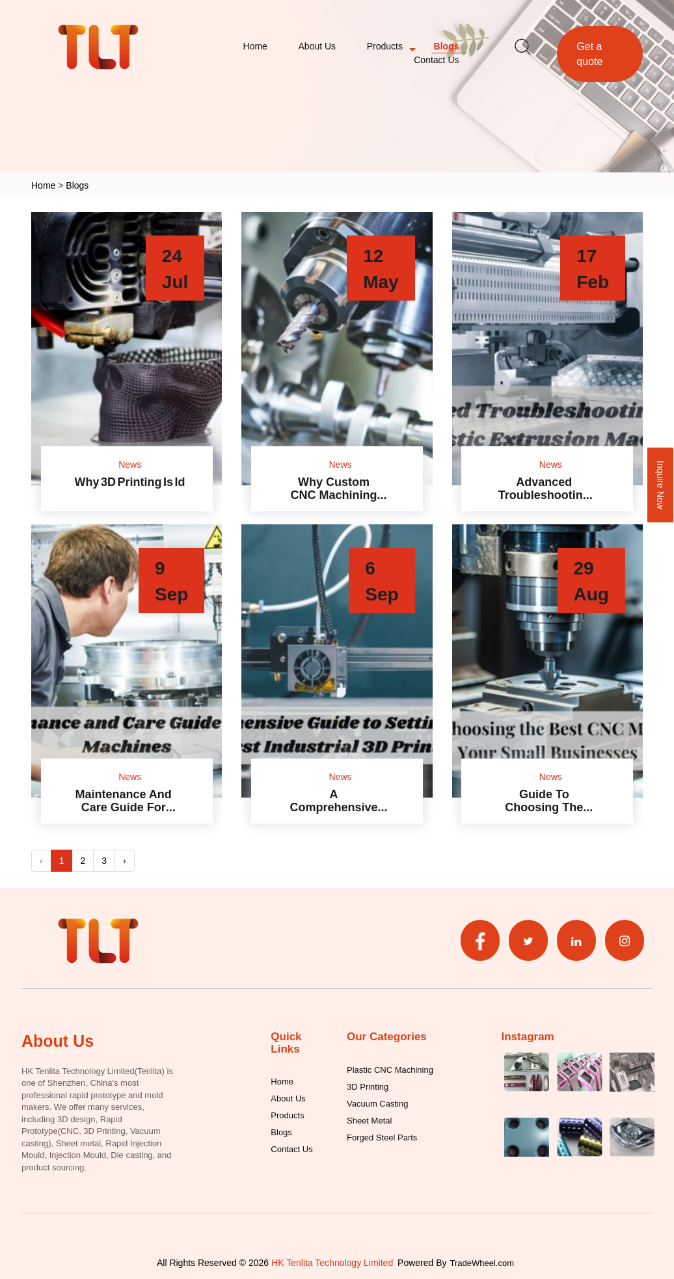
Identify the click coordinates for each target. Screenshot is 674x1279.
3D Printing (367, 1086)
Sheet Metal (369, 1120)
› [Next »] (124, 860)
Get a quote (589, 53)
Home (255, 46)
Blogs (446, 46)
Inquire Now (660, 485)
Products (385, 46)
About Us (317, 46)
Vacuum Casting (377, 1103)
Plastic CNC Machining (390, 1069)
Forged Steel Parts (382, 1137)
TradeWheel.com (482, 1263)
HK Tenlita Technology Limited (332, 1262)
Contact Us (436, 59)
